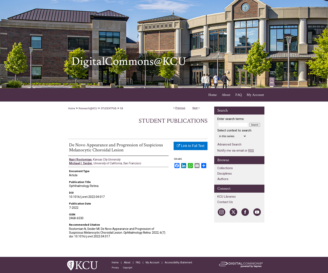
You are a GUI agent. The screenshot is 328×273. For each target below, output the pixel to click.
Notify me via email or (235, 150)
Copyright (127, 268)
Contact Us (225, 202)
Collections (225, 168)
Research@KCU (88, 108)
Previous (180, 108)
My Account (152, 262)
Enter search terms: (230, 119)
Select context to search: (234, 130)
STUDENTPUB (109, 108)
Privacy (115, 268)
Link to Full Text (190, 146)
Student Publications (173, 121)
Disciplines (224, 173)
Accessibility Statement (178, 262)
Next (195, 108)
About (127, 262)
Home (71, 108)
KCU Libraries (226, 196)
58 (121, 108)
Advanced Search (229, 144)
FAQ (138, 262)
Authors (222, 179)
